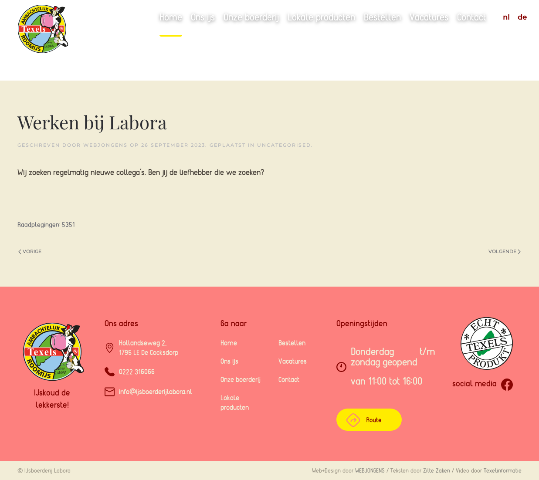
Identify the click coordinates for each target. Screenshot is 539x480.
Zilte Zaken (436, 470)
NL (506, 17)
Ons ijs (203, 17)
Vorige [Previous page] (29, 251)
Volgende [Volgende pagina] (504, 251)
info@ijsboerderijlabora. (155, 391)
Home (170, 17)
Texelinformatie (503, 470)
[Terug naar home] (66, 40)
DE (522, 17)
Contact (471, 17)
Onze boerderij (251, 17)
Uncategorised (284, 145)
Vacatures (429, 17)
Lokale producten (321, 17)
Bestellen (382, 17)
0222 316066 (137, 371)
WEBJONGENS (370, 470)
